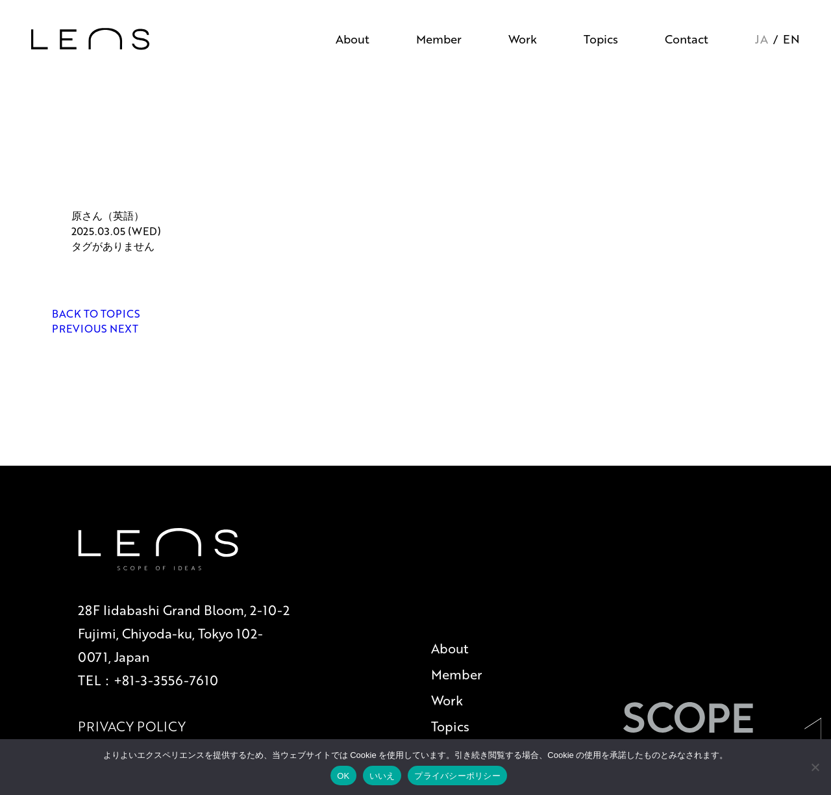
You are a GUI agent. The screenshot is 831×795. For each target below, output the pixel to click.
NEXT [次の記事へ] (124, 328)
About (352, 39)
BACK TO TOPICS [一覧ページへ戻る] (96, 313)
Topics (601, 39)
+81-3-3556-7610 (166, 680)
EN (791, 39)
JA (761, 39)
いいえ (382, 776)
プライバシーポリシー (457, 776)
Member (439, 39)
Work (522, 39)
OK (343, 776)
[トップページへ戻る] (90, 39)
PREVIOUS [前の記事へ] (81, 328)
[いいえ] (814, 767)
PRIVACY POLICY (132, 726)
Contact (686, 39)
